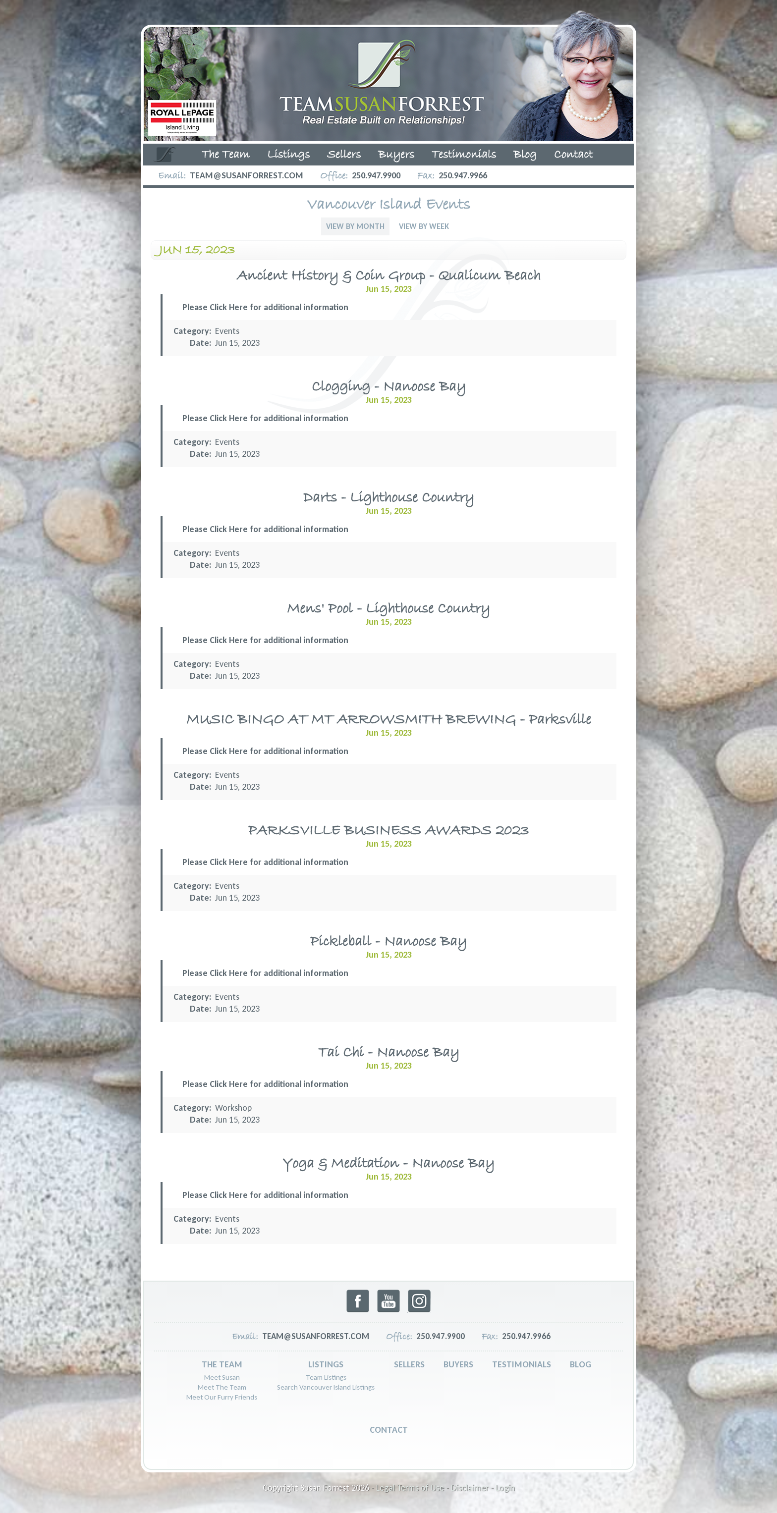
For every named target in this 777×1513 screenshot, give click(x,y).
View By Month (355, 226)
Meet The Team (222, 1387)
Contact (573, 155)
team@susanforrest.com (246, 175)
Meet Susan (222, 1377)
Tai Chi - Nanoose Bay (388, 1053)
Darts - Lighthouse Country (388, 498)
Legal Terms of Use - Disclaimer (432, 1487)
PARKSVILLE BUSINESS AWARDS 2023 (388, 831)
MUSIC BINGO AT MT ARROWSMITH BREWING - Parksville (388, 720)
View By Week (424, 226)
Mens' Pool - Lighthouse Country (388, 609)
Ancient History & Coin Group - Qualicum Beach (389, 276)
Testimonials (464, 155)
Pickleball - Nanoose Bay (388, 942)
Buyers (396, 155)
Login (505, 1487)
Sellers (344, 155)
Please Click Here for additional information (265, 307)
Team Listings (326, 1377)
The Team (226, 155)
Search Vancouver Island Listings (326, 1387)
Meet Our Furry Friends (221, 1397)
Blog (525, 155)
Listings (288, 155)
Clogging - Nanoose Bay (389, 387)
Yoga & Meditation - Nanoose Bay (388, 1164)
